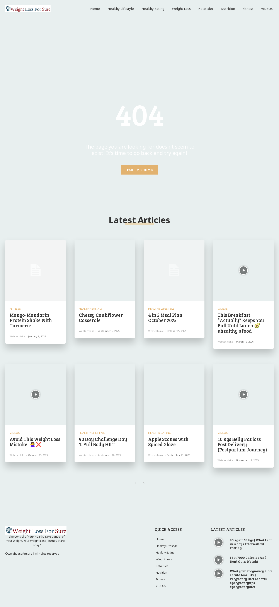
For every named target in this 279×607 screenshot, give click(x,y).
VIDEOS (223, 308)
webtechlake (17, 336)
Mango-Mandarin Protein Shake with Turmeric (31, 320)
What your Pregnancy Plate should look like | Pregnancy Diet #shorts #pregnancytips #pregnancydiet (251, 579)
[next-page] (143, 483)
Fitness (15, 308)
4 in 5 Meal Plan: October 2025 (166, 317)
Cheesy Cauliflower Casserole (101, 317)
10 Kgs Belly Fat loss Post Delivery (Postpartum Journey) (242, 444)
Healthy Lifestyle (161, 308)
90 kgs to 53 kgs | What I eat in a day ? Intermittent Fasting (251, 544)
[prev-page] (135, 483)
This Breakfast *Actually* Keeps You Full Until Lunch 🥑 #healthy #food (241, 323)
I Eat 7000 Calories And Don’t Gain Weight (248, 559)
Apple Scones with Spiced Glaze (168, 442)
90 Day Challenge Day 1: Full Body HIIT (103, 442)
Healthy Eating (90, 308)
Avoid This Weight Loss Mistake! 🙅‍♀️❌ (35, 442)
